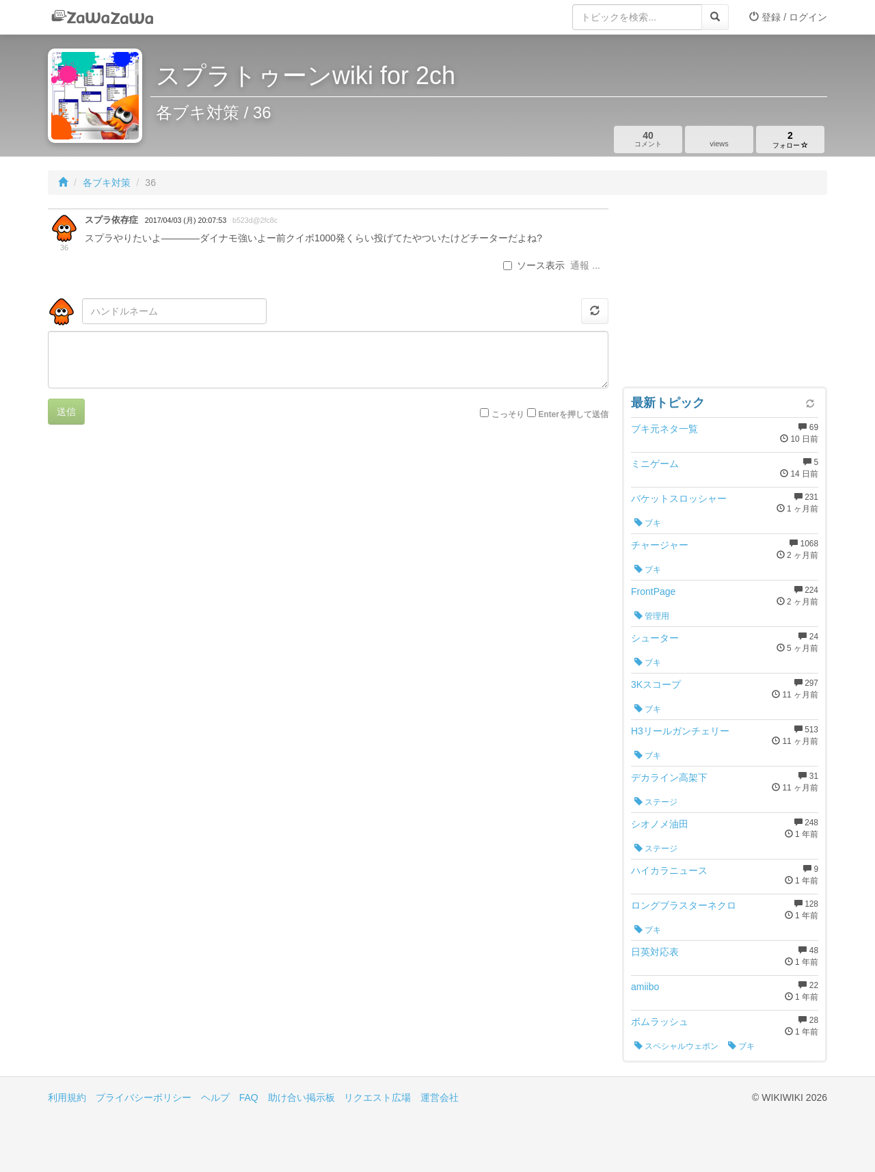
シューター (655, 637)
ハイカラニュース (669, 870)
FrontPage (653, 591)
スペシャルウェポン (676, 1046)
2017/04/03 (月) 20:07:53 (185, 220)
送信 (66, 411)
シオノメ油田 (659, 823)
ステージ (655, 802)
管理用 (651, 616)
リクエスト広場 (377, 1097)
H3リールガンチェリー (680, 730)
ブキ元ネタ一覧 (664, 428)
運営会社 (439, 1097)
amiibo (645, 986)
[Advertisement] (724, 294)
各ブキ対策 (107, 182)
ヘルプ (215, 1097)
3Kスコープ (656, 684)
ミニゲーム (655, 463)
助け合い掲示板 (301, 1097)
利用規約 (67, 1097)
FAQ (248, 1097)
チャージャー (659, 545)
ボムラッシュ (659, 1021)
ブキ (647, 523)
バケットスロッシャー (679, 498)
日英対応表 (655, 951)
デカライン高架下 (669, 777)
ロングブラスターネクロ (683, 905)
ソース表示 (534, 265)
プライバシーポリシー (143, 1097)
